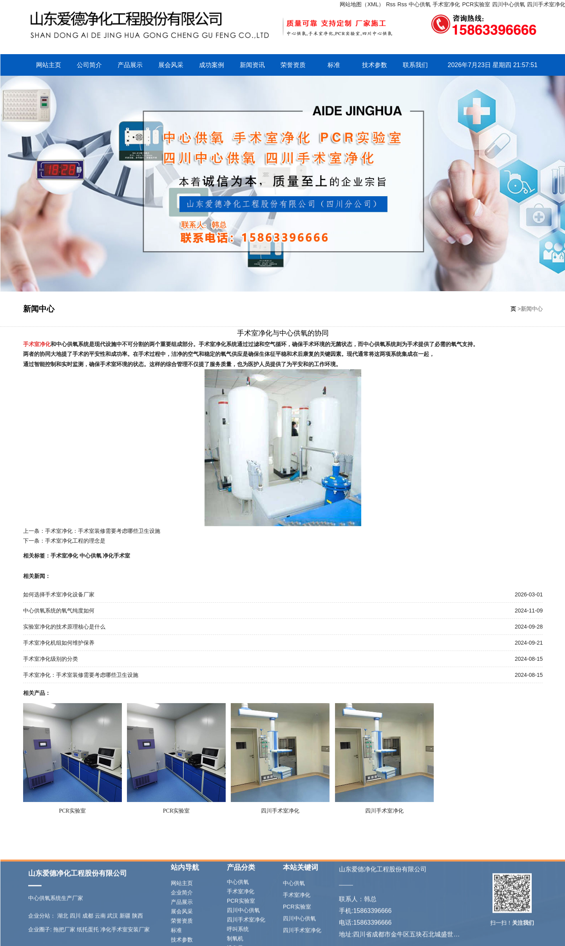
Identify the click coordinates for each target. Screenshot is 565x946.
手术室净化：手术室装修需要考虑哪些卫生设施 (102, 531)
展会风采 (170, 65)
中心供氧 (420, 4)
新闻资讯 (252, 65)
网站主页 (48, 65)
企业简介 (182, 927)
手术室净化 (446, 4)
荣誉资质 (293, 65)
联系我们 (415, 65)
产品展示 (130, 65)
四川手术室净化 (280, 811)
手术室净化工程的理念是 (75, 541)
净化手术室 (116, 555)
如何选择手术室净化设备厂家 (58, 594)
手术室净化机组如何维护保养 (58, 643)
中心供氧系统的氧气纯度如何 (58, 610)
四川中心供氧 (508, 4)
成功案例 (211, 65)
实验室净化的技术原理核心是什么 (64, 626)
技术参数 (374, 65)
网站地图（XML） (362, 4)
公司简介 (89, 65)
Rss (390, 4)
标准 (334, 65)
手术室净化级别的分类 (50, 659)
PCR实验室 (476, 4)
